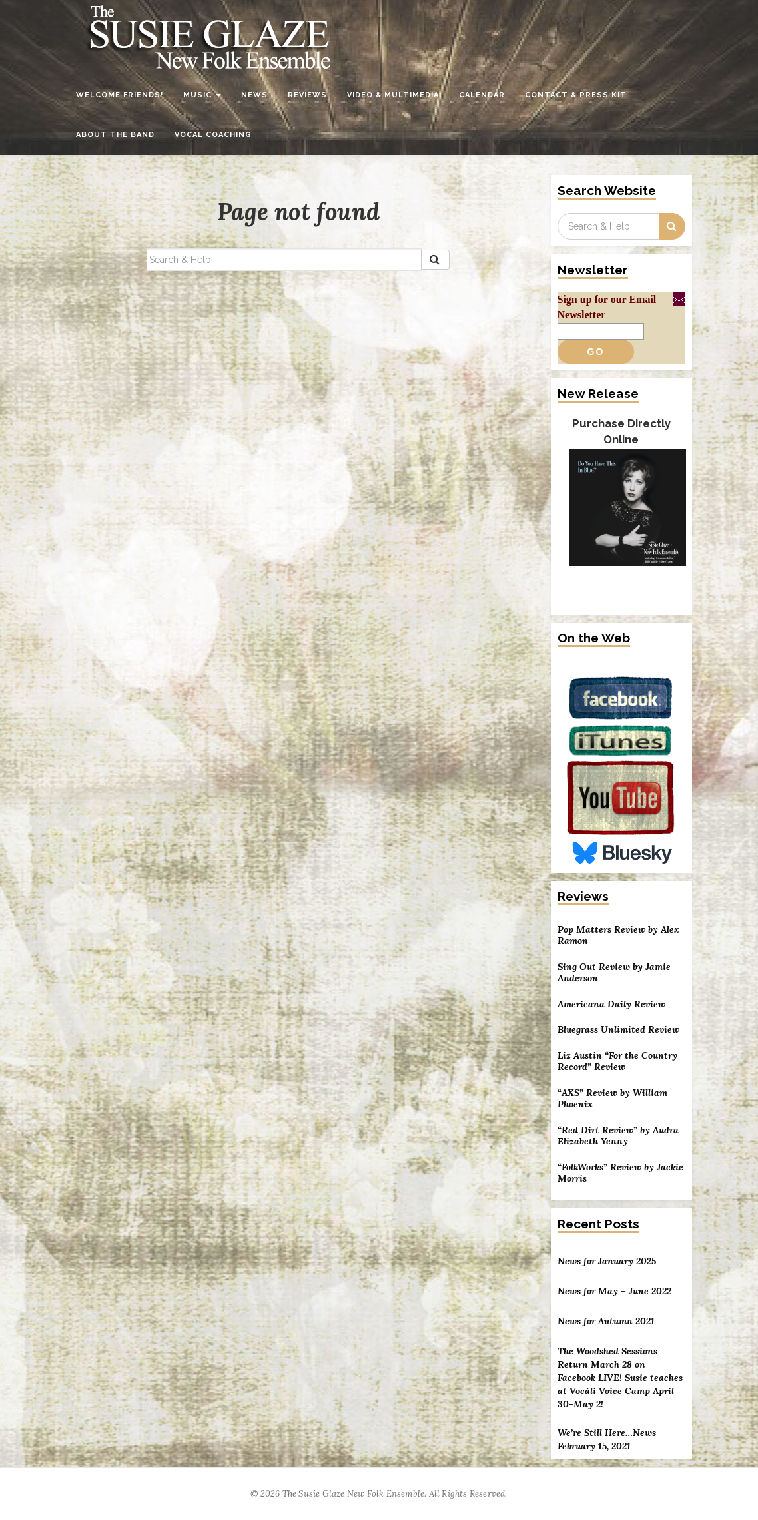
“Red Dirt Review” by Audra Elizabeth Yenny (618, 1136)
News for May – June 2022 (614, 1291)
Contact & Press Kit (576, 95)
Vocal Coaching (213, 134)
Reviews (307, 95)
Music (202, 95)
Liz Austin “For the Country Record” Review (617, 1061)
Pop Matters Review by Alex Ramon (618, 935)
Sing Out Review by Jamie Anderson (614, 973)
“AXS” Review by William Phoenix (612, 1099)
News (254, 95)
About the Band (115, 134)
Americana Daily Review (611, 1004)
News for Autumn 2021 (606, 1321)
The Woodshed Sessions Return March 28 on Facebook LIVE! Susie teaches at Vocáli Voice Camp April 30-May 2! (620, 1377)
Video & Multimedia (393, 95)
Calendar (482, 95)
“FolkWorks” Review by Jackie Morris (620, 1173)
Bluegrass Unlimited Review (618, 1029)
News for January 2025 (607, 1261)
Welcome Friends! (119, 95)
